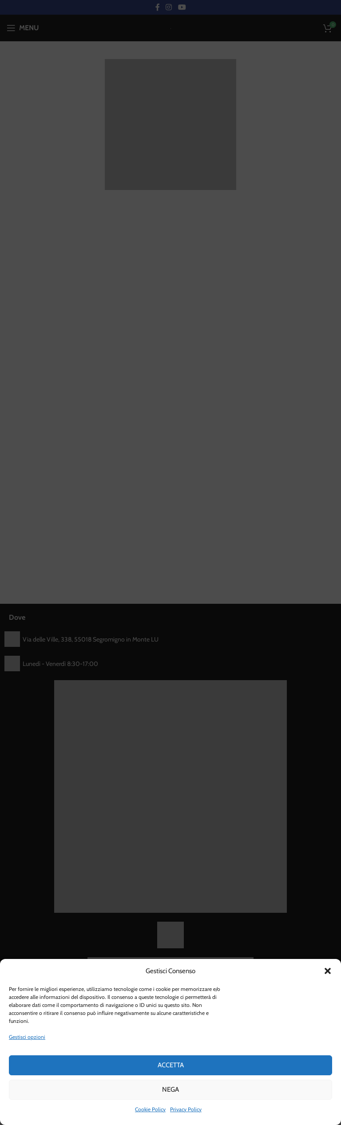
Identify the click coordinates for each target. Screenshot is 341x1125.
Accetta (171, 1065)
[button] (327, 971)
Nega (170, 1089)
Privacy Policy (186, 1109)
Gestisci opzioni (27, 1037)
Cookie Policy (150, 1109)
